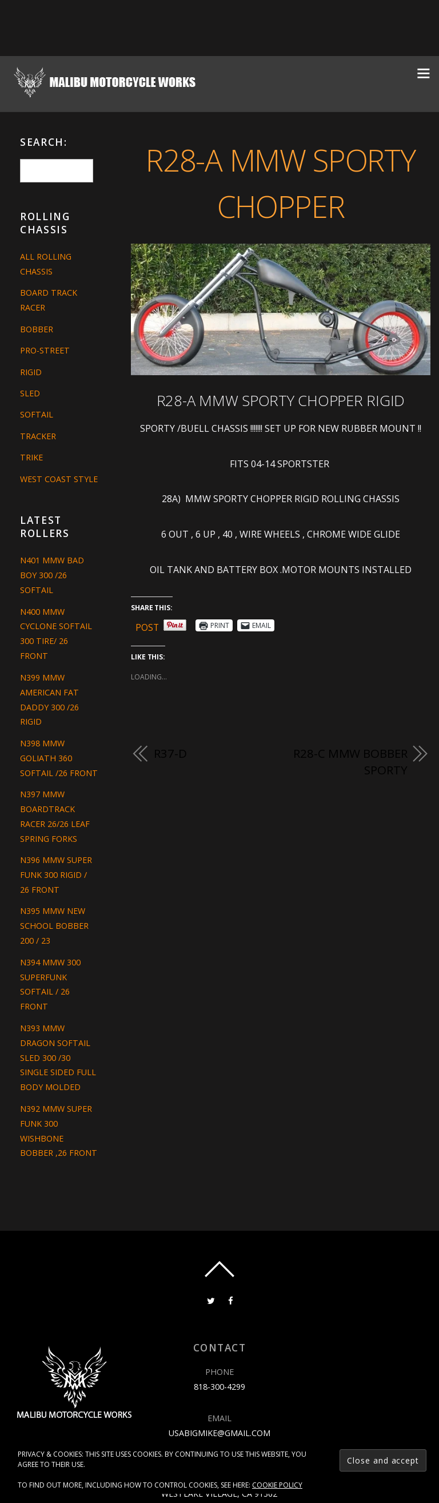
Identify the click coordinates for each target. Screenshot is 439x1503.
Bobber (36, 329)
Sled (30, 393)
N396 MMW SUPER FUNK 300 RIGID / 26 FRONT (56, 874)
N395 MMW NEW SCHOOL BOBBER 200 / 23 (54, 925)
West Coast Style (59, 479)
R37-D (170, 753)
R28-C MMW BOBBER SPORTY (350, 761)
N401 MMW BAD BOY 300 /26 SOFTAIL (52, 575)
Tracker (38, 436)
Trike (31, 457)
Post (147, 625)
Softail (36, 414)
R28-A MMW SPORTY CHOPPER (280, 182)
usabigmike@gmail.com (219, 1432)
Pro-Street (45, 350)
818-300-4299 (219, 1386)
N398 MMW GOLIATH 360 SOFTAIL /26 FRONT (59, 758)
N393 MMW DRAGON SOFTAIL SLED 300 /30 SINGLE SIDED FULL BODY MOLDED (58, 1058)
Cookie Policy (277, 1485)
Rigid (31, 372)
